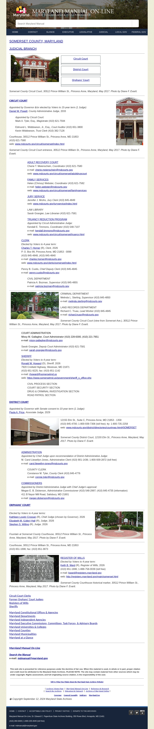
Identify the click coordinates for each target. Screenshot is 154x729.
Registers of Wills (18, 603)
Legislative (85, 32)
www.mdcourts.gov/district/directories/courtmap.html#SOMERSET (101, 427)
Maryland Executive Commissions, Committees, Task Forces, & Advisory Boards (53, 623)
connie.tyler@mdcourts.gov (49, 477)
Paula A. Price (17, 412)
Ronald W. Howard (31, 363)
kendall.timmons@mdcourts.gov (52, 230)
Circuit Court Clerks (20, 595)
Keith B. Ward (67, 565)
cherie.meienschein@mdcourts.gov (54, 170)
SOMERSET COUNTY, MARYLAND (36, 41)
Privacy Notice (62, 711)
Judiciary (83, 695)
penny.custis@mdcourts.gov (44, 272)
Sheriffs (13, 606)
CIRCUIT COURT (18, 100)
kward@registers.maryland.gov (85, 573)
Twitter (136, 712)
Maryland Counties (20, 630)
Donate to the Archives (84, 711)
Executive (68, 32)
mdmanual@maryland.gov (33, 658)
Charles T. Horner (30, 248)
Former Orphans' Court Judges (26, 599)
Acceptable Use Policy (40, 711)
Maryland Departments (22, 616)
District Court (80, 69)
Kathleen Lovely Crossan (22, 517)
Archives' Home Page (55, 688)
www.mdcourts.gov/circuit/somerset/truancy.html (58, 234)
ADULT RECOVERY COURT (42, 162)
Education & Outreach (74, 691)
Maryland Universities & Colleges (27, 627)
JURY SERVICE (36, 196)
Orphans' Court (80, 80)
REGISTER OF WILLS (72, 558)
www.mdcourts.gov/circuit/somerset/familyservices (60, 190)
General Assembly (71, 695)
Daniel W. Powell (18, 111)
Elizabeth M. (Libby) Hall (22, 520)
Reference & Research (100, 688)
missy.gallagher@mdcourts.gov (46, 340)
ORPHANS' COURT (19, 505)
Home (12, 711)
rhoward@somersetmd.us (43, 374)
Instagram (142, 712)
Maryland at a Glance (21, 637)
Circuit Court (81, 58)
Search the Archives (54, 691)
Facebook (131, 712)
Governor (57, 695)
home (15, 32)
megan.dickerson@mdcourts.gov (46, 498)
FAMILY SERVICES (38, 179)
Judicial (103, 32)
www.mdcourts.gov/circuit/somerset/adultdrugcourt (60, 173)
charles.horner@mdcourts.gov (45, 259)
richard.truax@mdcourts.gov (83, 314)
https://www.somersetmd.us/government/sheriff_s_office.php (59, 378)
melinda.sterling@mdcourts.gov (85, 301)
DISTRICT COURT (19, 402)
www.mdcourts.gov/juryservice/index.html (55, 203)
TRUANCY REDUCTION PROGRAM (47, 219)
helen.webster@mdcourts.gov (51, 187)
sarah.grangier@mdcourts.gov (45, 350)
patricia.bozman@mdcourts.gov (52, 286)
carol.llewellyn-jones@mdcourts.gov (48, 463)
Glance (50, 32)
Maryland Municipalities (23, 634)
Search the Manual (20, 654)
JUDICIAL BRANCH (23, 48)
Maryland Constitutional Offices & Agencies (33, 612)
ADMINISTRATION (31, 452)
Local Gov (121, 32)
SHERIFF (26, 356)
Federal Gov (139, 32)
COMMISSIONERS (31, 483)
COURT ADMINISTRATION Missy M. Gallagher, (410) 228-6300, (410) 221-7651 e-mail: (60, 337)
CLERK (25, 240)
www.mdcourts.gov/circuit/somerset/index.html (39, 144)
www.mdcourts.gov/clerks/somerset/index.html (51, 263)
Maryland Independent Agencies (27, 619)
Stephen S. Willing (19, 524)
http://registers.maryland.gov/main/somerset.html (92, 576)
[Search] (135, 23)
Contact (33, 32)
